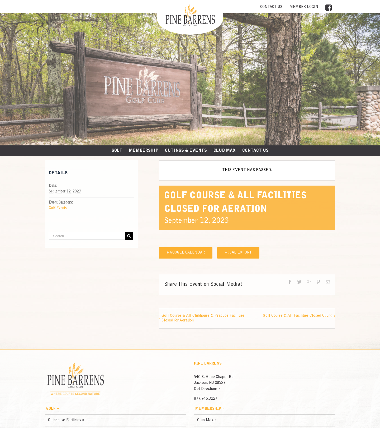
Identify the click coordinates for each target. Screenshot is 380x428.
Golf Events (58, 208)
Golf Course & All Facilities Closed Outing (297, 316)
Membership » (209, 409)
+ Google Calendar (186, 253)
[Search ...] (87, 236)
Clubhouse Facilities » (66, 420)
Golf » (52, 409)
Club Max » (207, 420)
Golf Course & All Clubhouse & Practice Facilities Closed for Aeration (203, 318)
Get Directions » (207, 389)
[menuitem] (271, 7)
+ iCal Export (238, 253)
